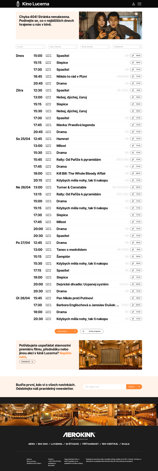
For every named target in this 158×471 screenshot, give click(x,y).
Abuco (24, 465)
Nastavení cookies (71, 466)
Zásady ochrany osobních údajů (47, 466)
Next (151, 402)
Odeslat (131, 374)
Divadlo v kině (124, 274)
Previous (6, 402)
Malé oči (119, 150)
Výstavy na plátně (123, 177)
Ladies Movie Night (123, 66)
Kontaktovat (27, 352)
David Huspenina (37, 465)
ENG (127, 46)
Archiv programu (91, 322)
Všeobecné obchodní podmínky (26, 466)
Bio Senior (125, 80)
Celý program (62, 322)
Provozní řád (61, 466)
